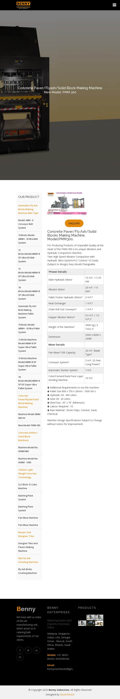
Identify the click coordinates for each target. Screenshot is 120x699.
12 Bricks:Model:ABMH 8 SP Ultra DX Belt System (29, 255)
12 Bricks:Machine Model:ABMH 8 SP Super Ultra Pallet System (27, 345)
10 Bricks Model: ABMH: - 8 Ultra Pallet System (29, 328)
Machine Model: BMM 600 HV (29, 416)
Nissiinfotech (67, 694)
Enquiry (74, 223)
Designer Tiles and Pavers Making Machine (28, 547)
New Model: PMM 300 (29, 425)
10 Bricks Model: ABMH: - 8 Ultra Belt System (28, 239)
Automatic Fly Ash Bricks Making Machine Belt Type (28, 209)
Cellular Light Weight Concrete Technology (27, 473)
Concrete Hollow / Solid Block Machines (28, 436)
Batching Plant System (25, 497)
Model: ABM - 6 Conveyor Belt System (25, 224)
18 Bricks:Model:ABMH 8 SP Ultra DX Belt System (29, 293)
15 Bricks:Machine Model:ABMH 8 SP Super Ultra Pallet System (27, 364)
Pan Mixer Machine (28, 517)
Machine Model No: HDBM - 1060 (28, 460)
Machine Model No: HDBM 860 (28, 449)
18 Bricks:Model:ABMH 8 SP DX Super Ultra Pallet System (29, 382)
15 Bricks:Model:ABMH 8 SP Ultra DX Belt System (29, 274)
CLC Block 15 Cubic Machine (27, 486)
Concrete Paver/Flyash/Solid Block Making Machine (28, 401)
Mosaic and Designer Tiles (26, 534)
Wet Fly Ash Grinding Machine (28, 560)
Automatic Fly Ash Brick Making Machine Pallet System (27, 312)
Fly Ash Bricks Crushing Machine (27, 571)
